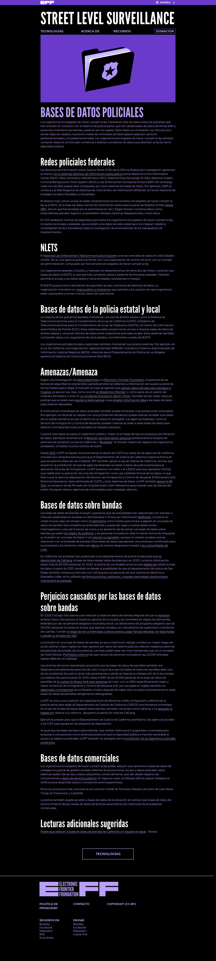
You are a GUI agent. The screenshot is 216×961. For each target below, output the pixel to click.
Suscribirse (46, 937)
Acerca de (90, 31)
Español (165, 2)
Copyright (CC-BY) (121, 904)
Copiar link (80, 934)
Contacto (81, 904)
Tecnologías (51, 31)
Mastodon (46, 930)
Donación (165, 31)
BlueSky (44, 924)
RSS (42, 934)
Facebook (45, 927)
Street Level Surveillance (107, 18)
